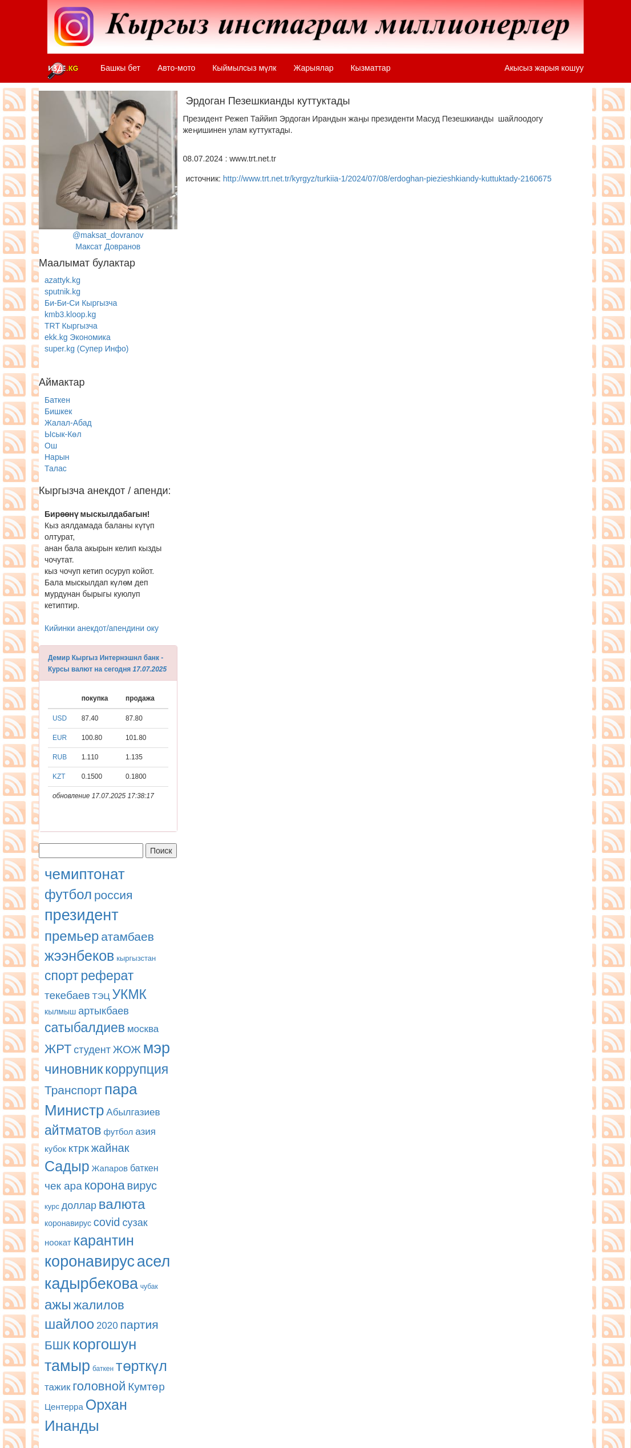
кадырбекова (91, 1283)
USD (59, 718)
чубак (149, 1287)
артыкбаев (103, 1011)
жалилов (99, 1305)
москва (143, 1029)
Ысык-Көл (63, 434)
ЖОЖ (127, 1049)
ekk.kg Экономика (78, 337)
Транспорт (73, 1090)
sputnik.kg (62, 291)
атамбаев (127, 936)
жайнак (110, 1148)
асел (153, 1261)
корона (104, 1185)
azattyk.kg (62, 280)
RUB (59, 757)
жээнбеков (79, 956)
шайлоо (69, 1324)
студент (92, 1049)
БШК (57, 1345)
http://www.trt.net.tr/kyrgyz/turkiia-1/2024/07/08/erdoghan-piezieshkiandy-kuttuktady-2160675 (387, 178)
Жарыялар (313, 67)
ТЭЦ (101, 996)
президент (82, 915)
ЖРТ (58, 1049)
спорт (62, 975)
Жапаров (110, 1168)
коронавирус (68, 1223)
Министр (74, 1110)
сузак (134, 1222)
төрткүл (141, 1366)
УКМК (129, 994)
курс (52, 1206)
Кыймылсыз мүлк (244, 67)
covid (107, 1222)
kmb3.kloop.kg (70, 314)
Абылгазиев (133, 1112)
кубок (55, 1149)
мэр (156, 1048)
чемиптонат (85, 874)
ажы (58, 1304)
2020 (107, 1325)
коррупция (136, 1069)
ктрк (78, 1148)
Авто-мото (176, 67)
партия (139, 1324)
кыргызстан (136, 958)
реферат (107, 975)
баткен (144, 1168)
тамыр (67, 1365)
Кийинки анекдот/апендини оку (102, 628)
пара (120, 1089)
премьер (72, 936)
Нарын (57, 457)
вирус (142, 1185)
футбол (68, 894)
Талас (56, 468)
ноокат (58, 1242)
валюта (122, 1204)
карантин (104, 1240)
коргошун (104, 1344)
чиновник (74, 1069)
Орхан (106, 1405)
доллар (79, 1205)
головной (99, 1386)
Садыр (67, 1166)
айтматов (73, 1130)
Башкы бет (120, 67)
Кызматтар (370, 67)
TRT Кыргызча (71, 325)
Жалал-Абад (68, 422)
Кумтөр (146, 1387)
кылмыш (60, 1011)
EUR (59, 738)
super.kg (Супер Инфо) (86, 348)
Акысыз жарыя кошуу (544, 67)
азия (145, 1131)
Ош (51, 445)
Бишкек (58, 411)
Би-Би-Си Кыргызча (81, 303)
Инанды (72, 1425)
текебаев (67, 995)
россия (113, 894)
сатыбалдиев (85, 1027)
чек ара (63, 1186)
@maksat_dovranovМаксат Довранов (108, 171)
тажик (57, 1387)
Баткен (57, 400)
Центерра (64, 1406)
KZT (58, 776)
